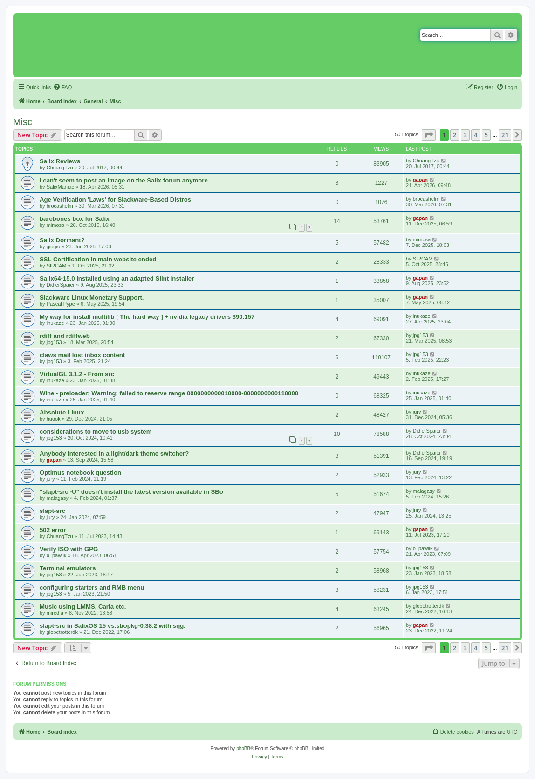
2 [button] (454, 135)
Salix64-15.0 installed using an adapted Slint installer (117, 278)
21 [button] (504, 135)
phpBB (243, 748)
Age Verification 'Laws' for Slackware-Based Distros (115, 199)
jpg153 (54, 342)
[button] (429, 134)
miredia (55, 613)
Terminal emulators (68, 568)
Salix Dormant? (62, 240)
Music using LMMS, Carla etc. (83, 606)
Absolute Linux (62, 412)
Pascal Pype (61, 304)
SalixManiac (60, 186)
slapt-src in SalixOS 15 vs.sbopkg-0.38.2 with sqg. (112, 625)
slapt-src (52, 510)
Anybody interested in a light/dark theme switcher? (114, 453)
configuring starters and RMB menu (92, 587)
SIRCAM (57, 265)
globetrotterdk (428, 606)
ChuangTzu (60, 167)
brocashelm (60, 206)
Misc (22, 122)
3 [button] (465, 135)
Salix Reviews (60, 161)
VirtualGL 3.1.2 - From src (77, 374)
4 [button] (475, 135)
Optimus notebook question (80, 472)
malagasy (58, 498)
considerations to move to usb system (95, 431)
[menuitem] (62, 87)
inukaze (55, 323)
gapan (420, 179)
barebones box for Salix (75, 218)
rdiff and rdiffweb (65, 335)
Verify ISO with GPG (69, 549)
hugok (54, 418)
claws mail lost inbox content (82, 354)
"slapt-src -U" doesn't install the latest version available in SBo (131, 491)
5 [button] (486, 135)
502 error (53, 529)
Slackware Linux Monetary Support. (92, 297)
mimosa (56, 225)
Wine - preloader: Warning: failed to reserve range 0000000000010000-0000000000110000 (169, 393)
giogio (53, 246)
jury (417, 411)
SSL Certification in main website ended (98, 259)
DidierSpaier (61, 285)
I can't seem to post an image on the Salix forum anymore (124, 180)
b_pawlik (57, 555)
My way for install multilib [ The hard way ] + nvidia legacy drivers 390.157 (147, 316)
